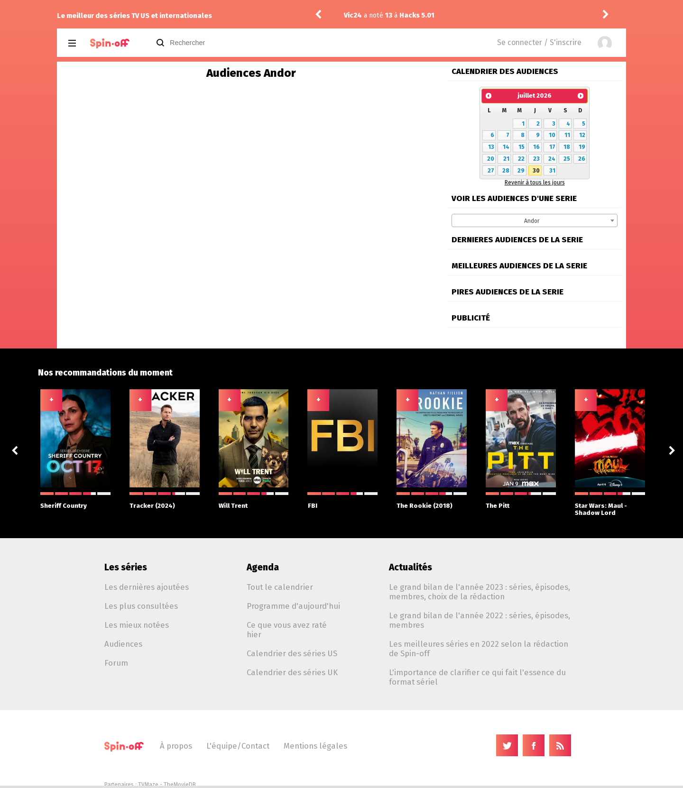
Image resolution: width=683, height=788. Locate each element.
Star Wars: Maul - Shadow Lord (610, 504)
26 (581, 159)
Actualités (410, 567)
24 (551, 159)
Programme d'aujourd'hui (293, 606)
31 (552, 170)
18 (566, 147)
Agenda (263, 567)
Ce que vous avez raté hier (287, 629)
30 (536, 170)
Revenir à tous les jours (535, 182)
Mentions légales (315, 746)
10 (552, 135)
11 (567, 135)
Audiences (123, 644)
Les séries (125, 567)
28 (505, 170)
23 (536, 159)
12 (582, 135)
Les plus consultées (141, 606)
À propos (176, 746)
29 (521, 170)
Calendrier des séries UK (292, 672)
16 (536, 147)
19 (582, 147)
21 (506, 159)
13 (491, 147)
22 (521, 159)
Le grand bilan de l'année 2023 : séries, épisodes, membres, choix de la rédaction (479, 591)
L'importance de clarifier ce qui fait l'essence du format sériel (477, 677)
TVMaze (148, 784)
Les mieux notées (136, 625)
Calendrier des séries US (292, 653)
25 (566, 159)
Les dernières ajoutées (146, 587)
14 (506, 147)
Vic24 (354, 15)
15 (521, 147)
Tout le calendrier (280, 587)
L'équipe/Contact (237, 746)
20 (490, 159)
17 (552, 147)
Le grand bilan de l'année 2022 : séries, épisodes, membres (479, 620)
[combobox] (535, 220)
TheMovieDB (180, 784)
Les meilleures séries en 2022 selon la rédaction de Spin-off (478, 648)
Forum (116, 663)
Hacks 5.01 (418, 15)
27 (491, 170)
